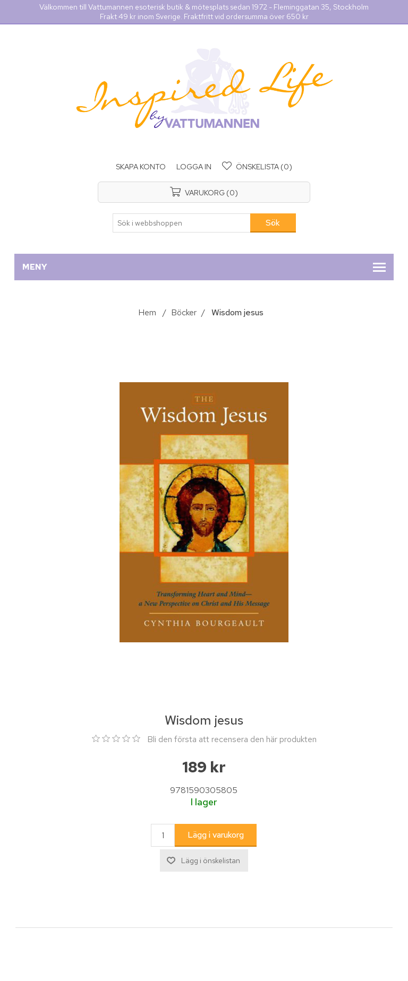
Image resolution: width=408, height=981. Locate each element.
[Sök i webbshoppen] (182, 223)
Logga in (193, 166)
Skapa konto (141, 166)
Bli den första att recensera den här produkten (232, 739)
